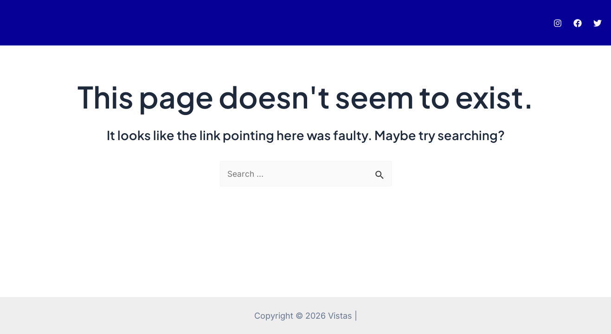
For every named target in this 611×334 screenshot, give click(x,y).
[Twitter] (597, 26)
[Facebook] (577, 26)
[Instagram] (557, 26)
